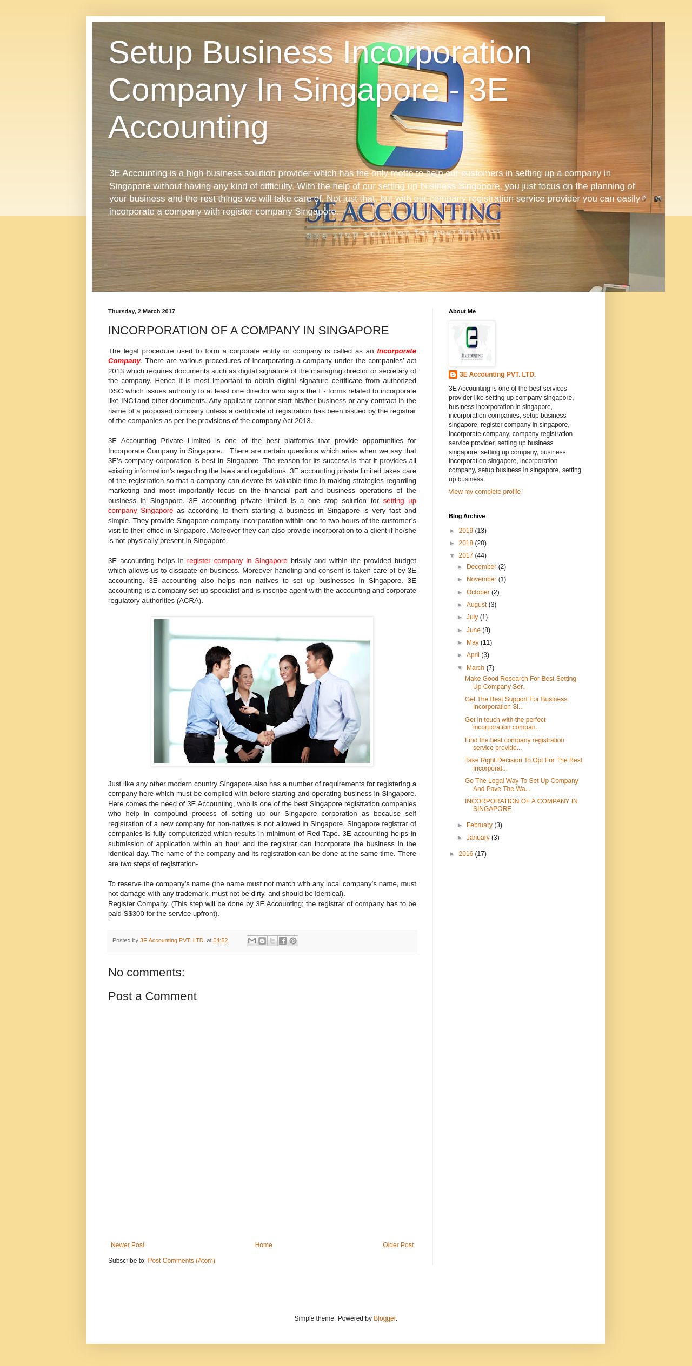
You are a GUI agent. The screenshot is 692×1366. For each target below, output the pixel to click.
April (474, 655)
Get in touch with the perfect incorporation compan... (505, 723)
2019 (467, 530)
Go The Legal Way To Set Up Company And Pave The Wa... (521, 784)
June (474, 630)
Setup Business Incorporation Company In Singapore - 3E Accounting (320, 89)
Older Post (398, 1245)
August (478, 604)
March (477, 668)
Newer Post (127, 1245)
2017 (467, 555)
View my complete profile (485, 491)
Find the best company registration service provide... (514, 744)
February (480, 825)
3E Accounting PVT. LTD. (498, 374)
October (479, 592)
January (479, 837)
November (482, 579)
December (482, 567)
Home (263, 1245)
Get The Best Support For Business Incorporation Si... (516, 703)
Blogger (385, 1318)
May (474, 642)
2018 (467, 543)
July (473, 617)
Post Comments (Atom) (181, 1260)
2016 (467, 854)
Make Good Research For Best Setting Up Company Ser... (520, 682)
